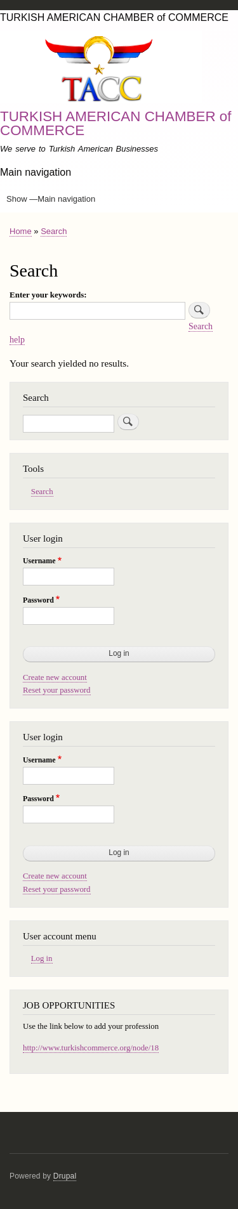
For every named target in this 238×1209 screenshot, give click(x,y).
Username (39, 560)
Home (21, 231)
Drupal (65, 1176)
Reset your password (57, 690)
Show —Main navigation (50, 199)
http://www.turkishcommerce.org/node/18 (91, 1047)
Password (38, 600)
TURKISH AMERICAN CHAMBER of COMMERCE (116, 123)
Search (54, 231)
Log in (42, 958)
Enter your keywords (47, 294)
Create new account (55, 677)
